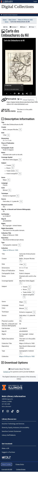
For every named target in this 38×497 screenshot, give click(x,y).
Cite (5, 27)
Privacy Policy (20, 464)
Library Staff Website (9, 435)
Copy (20, 99)
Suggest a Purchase (8, 452)
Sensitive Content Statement (10, 15)
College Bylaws (20, 469)
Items (6, 22)
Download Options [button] (14, 362)
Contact (13, 27)
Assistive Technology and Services (13, 424)
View (31, 27)
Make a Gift (5, 448)
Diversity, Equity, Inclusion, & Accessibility (15, 427)
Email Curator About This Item (19, 369)
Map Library (12, 19)
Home (5, 19)
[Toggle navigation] (3, 11)
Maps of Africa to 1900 (25, 19)
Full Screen (30, 93)
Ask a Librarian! (6, 406)
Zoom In (6, 93)
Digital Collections (17, 6)
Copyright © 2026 (7, 469)
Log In (35, 1)
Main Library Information (14, 396)
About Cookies (6, 464)
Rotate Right (14, 93)
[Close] (21, 85)
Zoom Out (10, 93)
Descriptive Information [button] (17, 119)
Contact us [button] (6, 372)
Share (23, 27)
